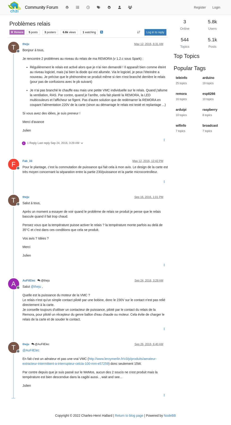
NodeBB (170, 415)
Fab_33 (27, 161)
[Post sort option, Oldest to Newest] (138, 32)
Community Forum (41, 7)
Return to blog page (129, 415)
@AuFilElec (40, 344)
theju (26, 44)
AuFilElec (29, 280)
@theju (43, 280)
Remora (17, 32)
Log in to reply (155, 32)
